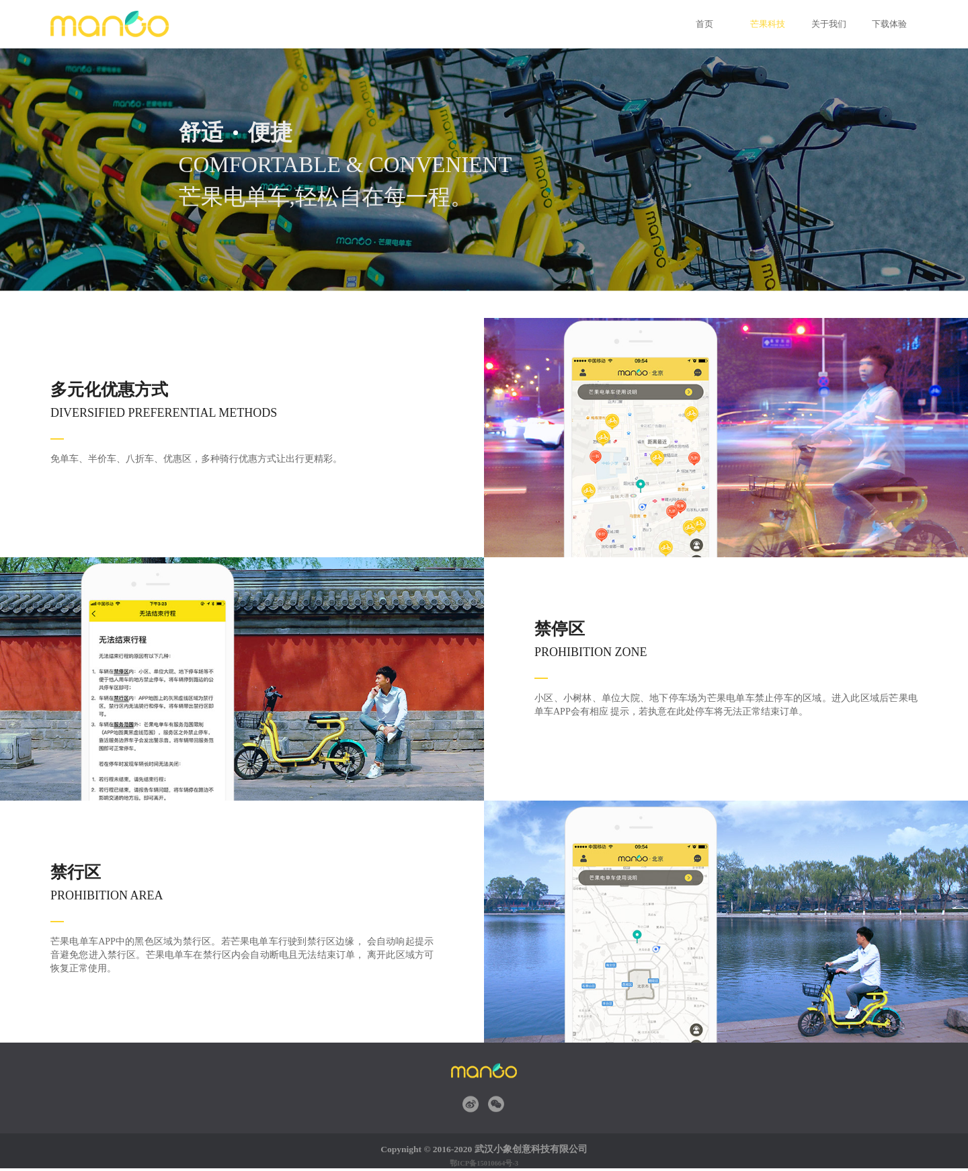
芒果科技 (765, 24)
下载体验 (887, 24)
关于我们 (826, 24)
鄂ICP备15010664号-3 (484, 1163)
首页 (704, 24)
